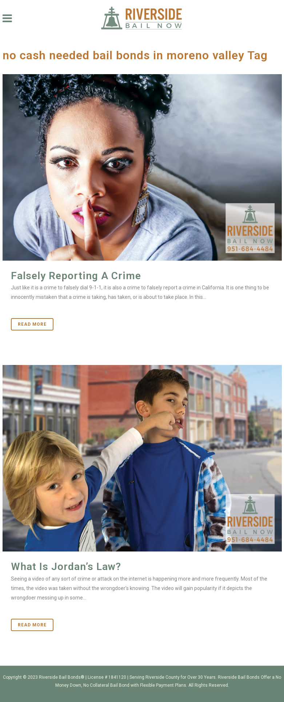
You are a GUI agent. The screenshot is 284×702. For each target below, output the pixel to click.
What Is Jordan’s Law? (66, 567)
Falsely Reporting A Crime (76, 276)
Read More (32, 324)
